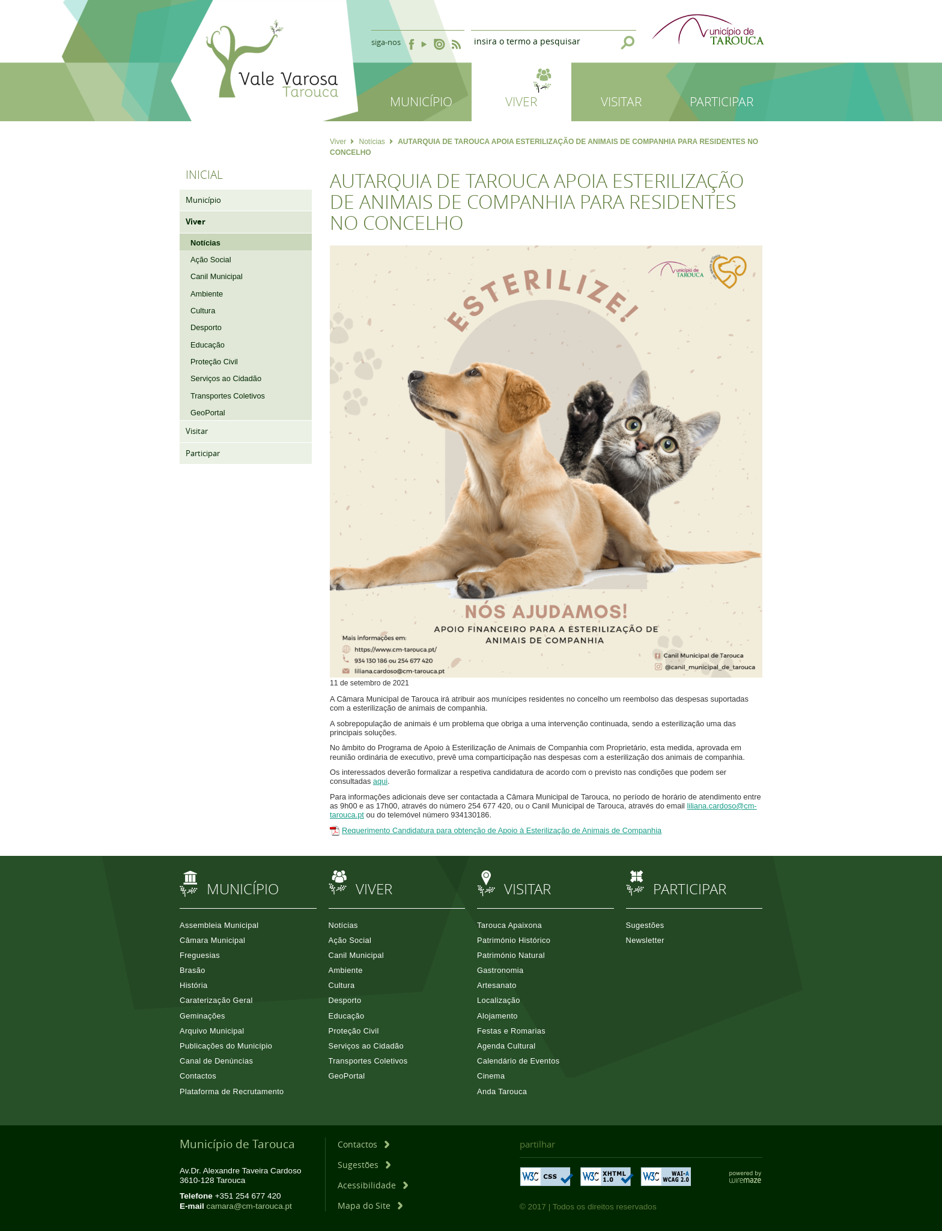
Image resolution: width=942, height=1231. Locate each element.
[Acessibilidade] (373, 1185)
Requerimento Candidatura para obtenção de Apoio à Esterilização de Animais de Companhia (501, 830)
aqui (380, 781)
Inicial (204, 174)
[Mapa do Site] (370, 1205)
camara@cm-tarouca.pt (249, 1206)
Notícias (375, 141)
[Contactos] (363, 1144)
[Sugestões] (364, 1164)
